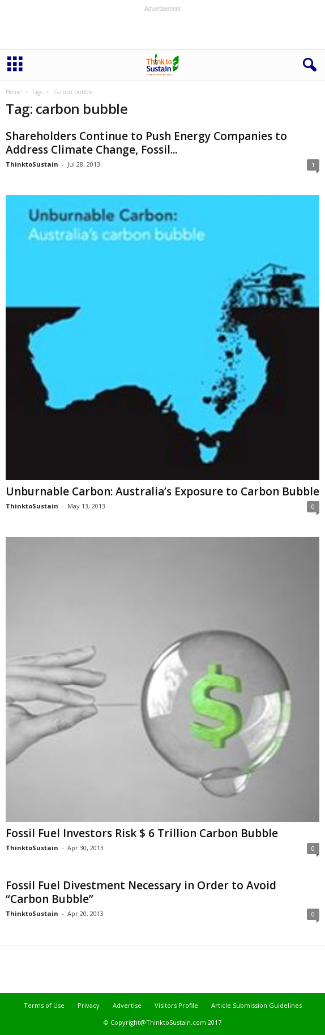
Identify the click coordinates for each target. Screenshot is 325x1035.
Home (13, 92)
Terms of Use (44, 1005)
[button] (307, 65)
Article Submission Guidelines (256, 1005)
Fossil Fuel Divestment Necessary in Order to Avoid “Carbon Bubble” (141, 892)
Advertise (127, 1005)
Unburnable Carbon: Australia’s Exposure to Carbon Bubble (162, 491)
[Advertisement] (162, 30)
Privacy (89, 1005)
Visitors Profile (176, 1005)
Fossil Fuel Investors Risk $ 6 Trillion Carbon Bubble (142, 833)
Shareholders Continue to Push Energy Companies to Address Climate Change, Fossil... (146, 143)
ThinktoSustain (32, 164)
